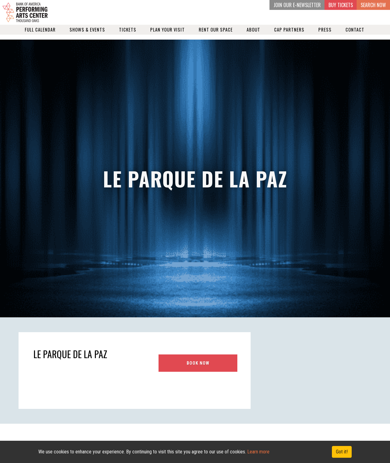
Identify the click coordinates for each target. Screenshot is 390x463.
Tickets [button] (127, 34)
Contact (354, 34)
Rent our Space (216, 34)
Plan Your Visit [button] (167, 34)
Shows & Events (87, 34)
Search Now (373, 5)
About (253, 34)
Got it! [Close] (342, 452)
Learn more (258, 452)
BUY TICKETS (341, 5)
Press (325, 34)
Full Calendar (40, 34)
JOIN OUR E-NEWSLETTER (297, 5)
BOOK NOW (198, 363)
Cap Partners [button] (289, 34)
